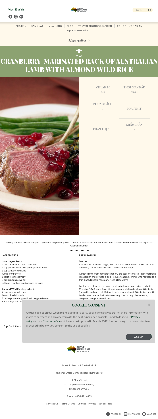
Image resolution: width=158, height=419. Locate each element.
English (19, 9)
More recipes (77, 40)
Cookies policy (51, 321)
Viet (10, 9)
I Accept (139, 337)
